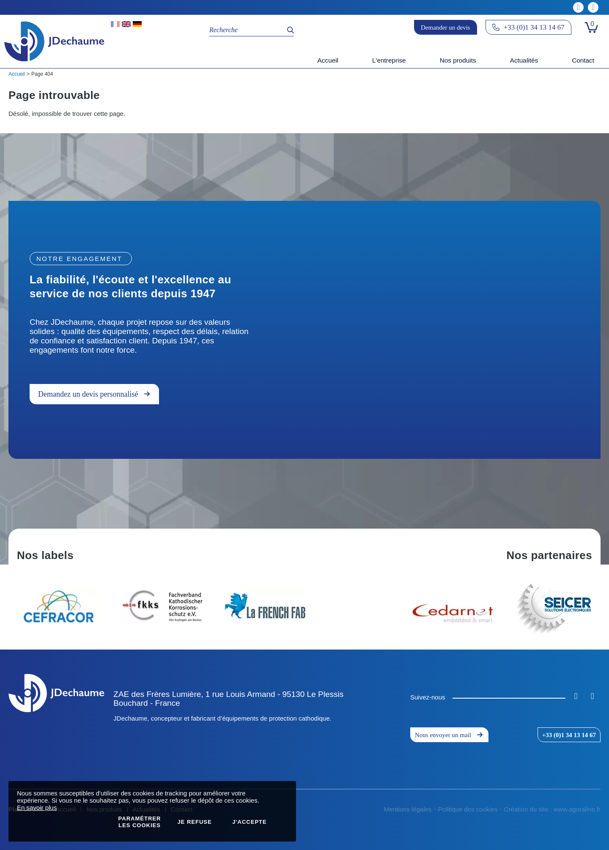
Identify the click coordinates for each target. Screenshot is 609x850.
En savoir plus (37, 807)
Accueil (16, 74)
